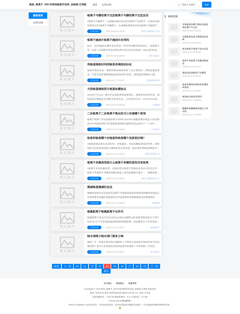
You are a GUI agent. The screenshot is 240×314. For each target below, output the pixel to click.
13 (99, 266)
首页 (95, 4)
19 (144, 266)
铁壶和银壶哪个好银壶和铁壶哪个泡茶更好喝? (116, 138)
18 (137, 266)
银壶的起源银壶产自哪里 (194, 72)
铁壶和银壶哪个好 (152, 154)
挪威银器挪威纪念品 (99, 187)
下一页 (154, 266)
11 (84, 266)
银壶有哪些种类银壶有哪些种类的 (195, 85)
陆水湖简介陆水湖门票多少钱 (105, 236)
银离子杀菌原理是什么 (150, 178)
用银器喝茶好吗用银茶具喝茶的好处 (109, 64)
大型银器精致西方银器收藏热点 (106, 88)
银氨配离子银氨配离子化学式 (105, 211)
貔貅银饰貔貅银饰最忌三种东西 (195, 109)
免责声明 (132, 283)
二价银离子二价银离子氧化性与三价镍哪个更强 (116, 113)
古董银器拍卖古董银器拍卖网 (195, 38)
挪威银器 (156, 203)
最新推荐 (38, 15)
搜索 (207, 4)
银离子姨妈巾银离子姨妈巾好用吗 (108, 39)
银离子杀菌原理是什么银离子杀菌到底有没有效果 (117, 162)
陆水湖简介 (155, 252)
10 (77, 266)
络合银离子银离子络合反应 (195, 48)
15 (114, 266)
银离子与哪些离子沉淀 (150, 31)
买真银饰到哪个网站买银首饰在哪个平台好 (195, 25)
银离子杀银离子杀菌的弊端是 (195, 62)
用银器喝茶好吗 (153, 80)
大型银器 (156, 105)
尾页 (106, 271)
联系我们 (120, 283)
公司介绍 (106, 4)
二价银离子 (155, 129)
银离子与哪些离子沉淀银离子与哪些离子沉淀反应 (117, 15)
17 (129, 266)
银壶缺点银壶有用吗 (192, 96)
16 (122, 266)
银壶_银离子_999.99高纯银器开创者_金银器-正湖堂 (124, 289)
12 (92, 266)
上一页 (67, 266)
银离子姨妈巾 (154, 56)
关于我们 (108, 283)
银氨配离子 (155, 227)
